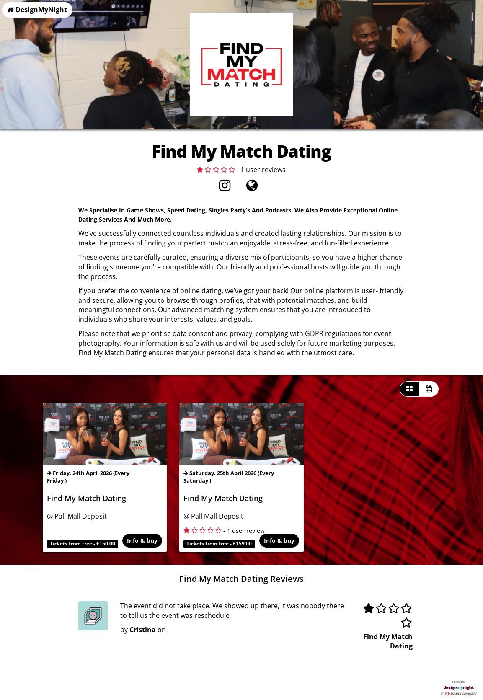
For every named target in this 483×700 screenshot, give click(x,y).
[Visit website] (252, 187)
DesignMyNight (37, 9)
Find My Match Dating (86, 498)
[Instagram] (224, 187)
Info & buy (142, 541)
